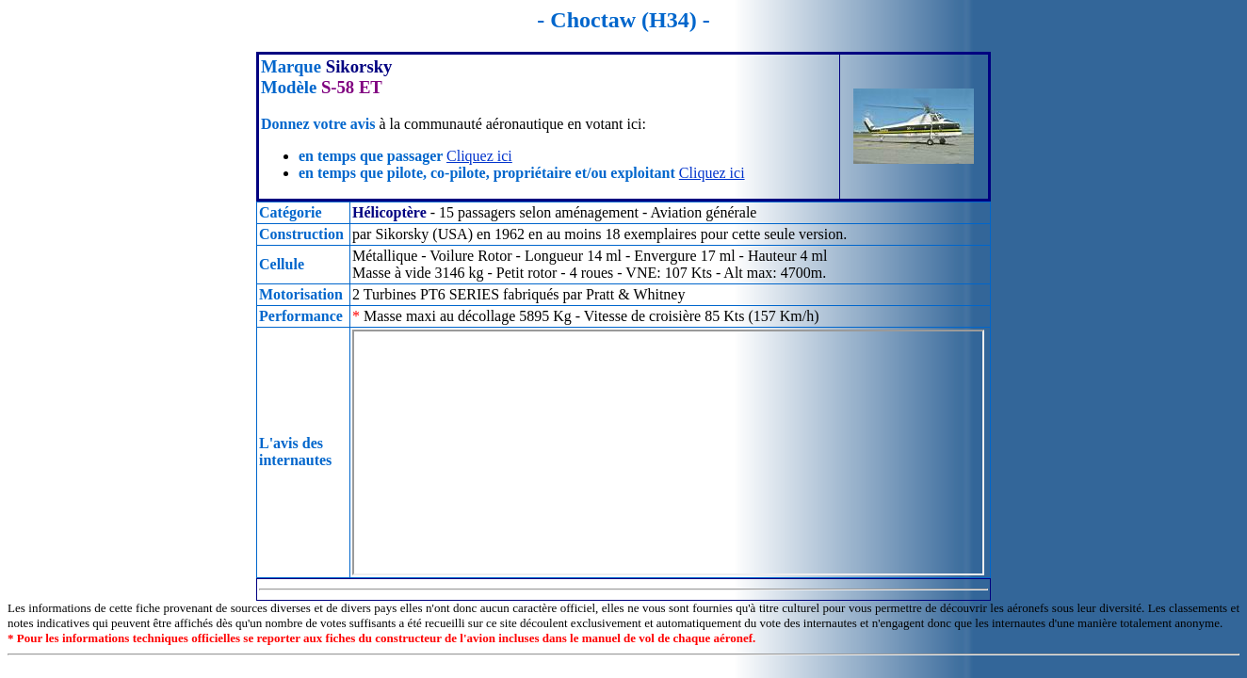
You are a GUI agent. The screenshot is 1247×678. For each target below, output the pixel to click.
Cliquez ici (479, 156)
